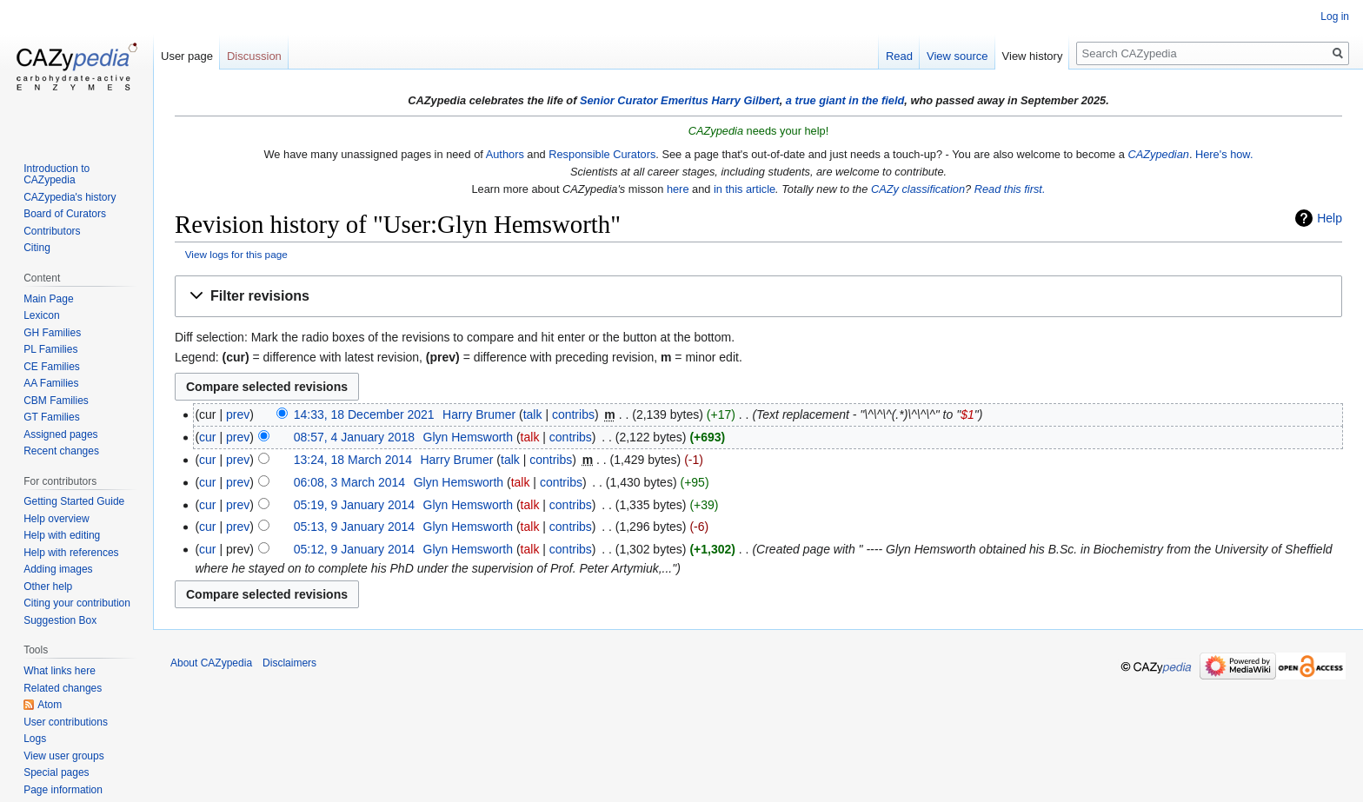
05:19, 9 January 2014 (354, 505)
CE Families (51, 367)
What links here (59, 671)
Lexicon (41, 315)
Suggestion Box (59, 620)
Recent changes (61, 451)
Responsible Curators (602, 154)
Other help (47, 586)
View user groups (63, 756)
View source (957, 56)
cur (207, 437)
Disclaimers (289, 663)
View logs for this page (236, 254)
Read (899, 56)
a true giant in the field (845, 100)
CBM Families (56, 400)
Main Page (48, 299)
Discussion (254, 56)
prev (237, 414)
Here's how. (1224, 154)
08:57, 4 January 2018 (354, 437)
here (678, 189)
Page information (63, 790)
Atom (49, 705)
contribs (573, 414)
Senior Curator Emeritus (644, 100)
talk (532, 414)
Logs (34, 738)
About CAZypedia (211, 663)
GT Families (51, 417)
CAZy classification (918, 189)
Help (1329, 218)
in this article (744, 189)
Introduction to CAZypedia (56, 174)
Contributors (51, 231)
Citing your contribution (76, 603)
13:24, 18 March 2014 (353, 460)
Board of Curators (64, 214)
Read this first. (1010, 189)
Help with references (70, 553)
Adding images (57, 569)
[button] (758, 297)
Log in (1334, 16)
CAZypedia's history (69, 197)
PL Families (50, 349)
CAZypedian (1157, 154)
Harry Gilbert (745, 100)
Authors (505, 154)
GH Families (52, 333)
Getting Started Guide (73, 501)
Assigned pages (60, 434)
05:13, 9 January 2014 (354, 527)
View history (1032, 56)
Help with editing (61, 535)
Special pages (56, 772)
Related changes (62, 688)
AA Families (50, 383)
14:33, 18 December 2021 (364, 414)
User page (187, 56)
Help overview (56, 519)
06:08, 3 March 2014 (349, 482)
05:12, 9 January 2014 (354, 549)
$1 (967, 414)
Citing (36, 248)
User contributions (65, 722)
